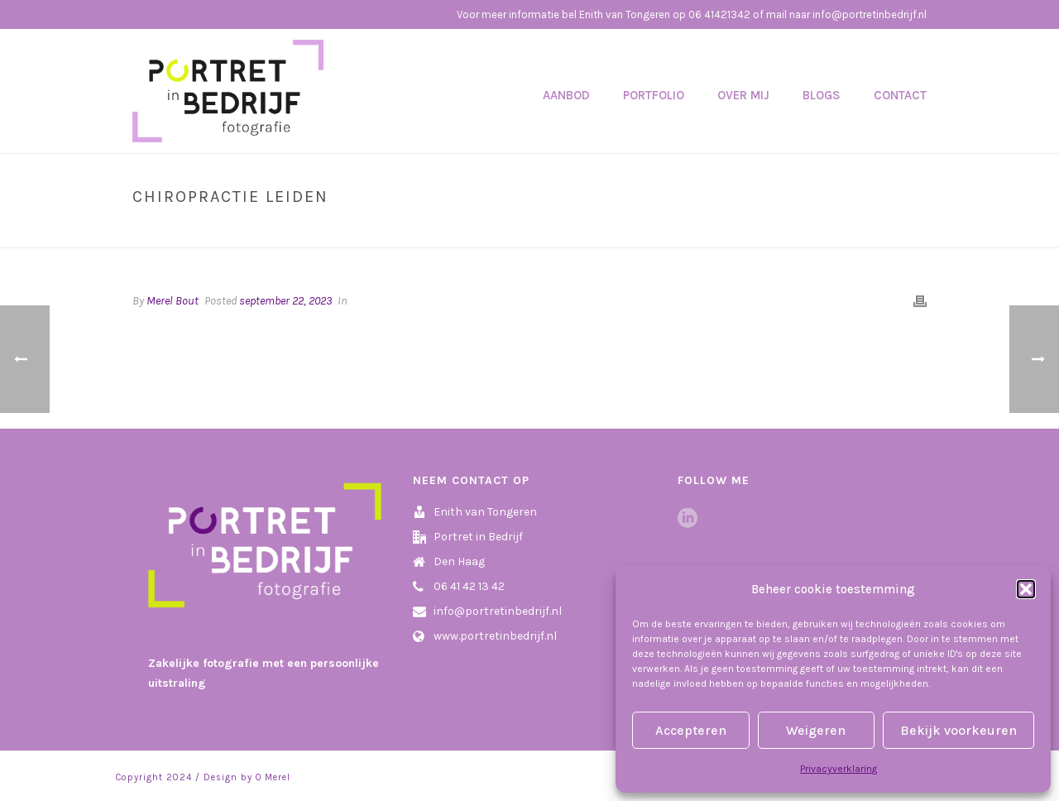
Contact (900, 95)
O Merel (273, 777)
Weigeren (816, 730)
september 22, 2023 (285, 301)
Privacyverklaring (838, 769)
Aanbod (566, 95)
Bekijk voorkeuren (958, 730)
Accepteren (690, 730)
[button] (1026, 589)
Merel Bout (172, 301)
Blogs (822, 95)
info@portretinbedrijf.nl (498, 611)
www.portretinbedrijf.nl (495, 636)
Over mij (743, 95)
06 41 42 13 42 (469, 586)
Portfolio (653, 95)
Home (784, 232)
